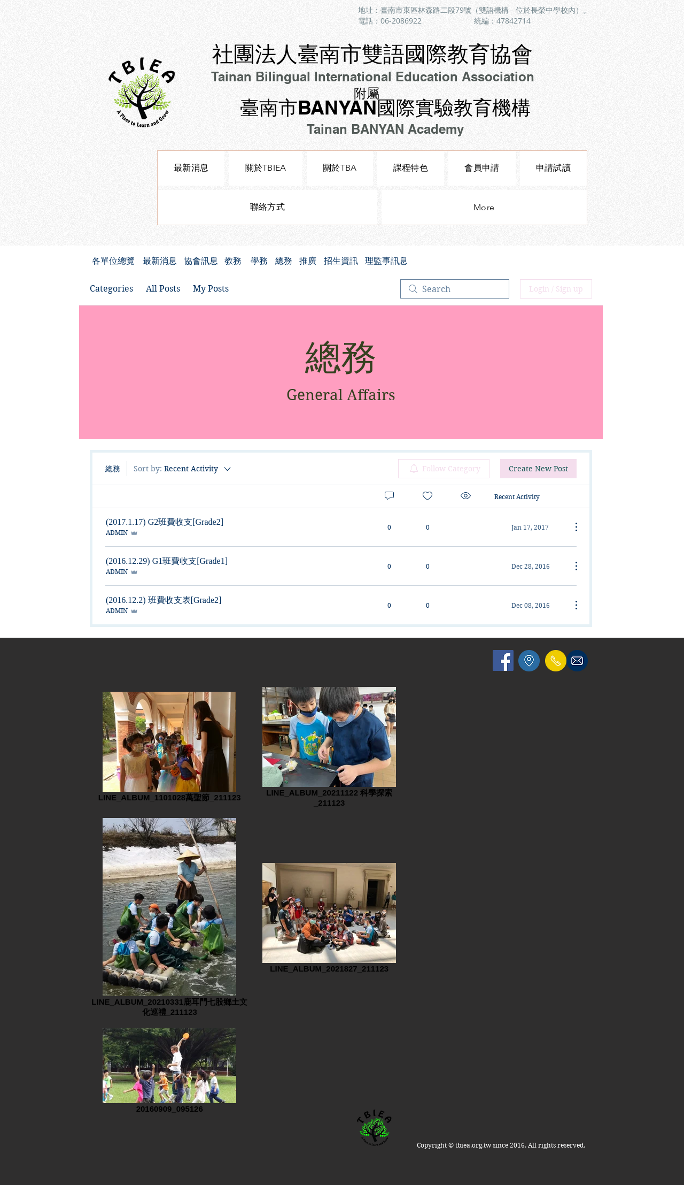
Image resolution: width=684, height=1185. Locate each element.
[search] (454, 289)
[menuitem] (443, 468)
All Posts (163, 289)
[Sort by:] (183, 468)
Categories (111, 289)
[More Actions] (570, 527)
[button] (410, 168)
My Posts (211, 289)
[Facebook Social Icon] (503, 660)
